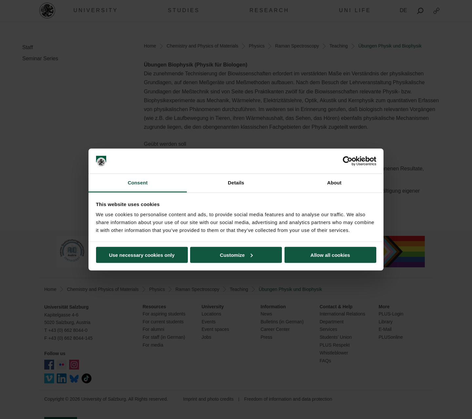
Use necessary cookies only (141, 254)
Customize (236, 254)
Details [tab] (236, 182)
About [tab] (334, 182)
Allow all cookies (330, 254)
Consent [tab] (138, 182)
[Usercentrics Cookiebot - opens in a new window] (347, 161)
